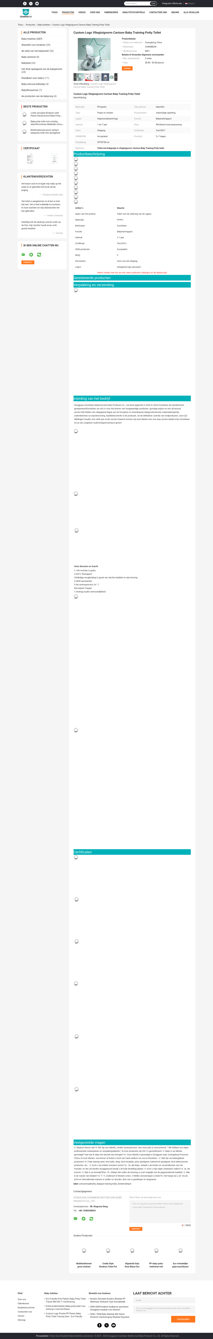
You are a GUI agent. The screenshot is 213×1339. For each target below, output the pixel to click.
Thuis (54, 12)
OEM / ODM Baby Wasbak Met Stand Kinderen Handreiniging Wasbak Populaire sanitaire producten (109, 1316)
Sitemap (21, 1320)
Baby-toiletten (44, 25)
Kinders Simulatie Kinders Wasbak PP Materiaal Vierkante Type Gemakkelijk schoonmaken (107, 1301)
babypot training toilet (107, 1184)
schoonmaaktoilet (87, 1184)
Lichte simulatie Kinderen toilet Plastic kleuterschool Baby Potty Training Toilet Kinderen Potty (45, 116)
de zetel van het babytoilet (35, 51)
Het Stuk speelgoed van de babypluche (41, 69)
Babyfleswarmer (29, 90)
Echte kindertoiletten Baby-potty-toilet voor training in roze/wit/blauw (65, 1307)
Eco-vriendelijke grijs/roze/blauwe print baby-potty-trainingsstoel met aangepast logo (180, 1265)
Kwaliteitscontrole (134, 12)
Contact (127, 68)
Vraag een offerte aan (172, 3)
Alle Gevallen (191, 12)
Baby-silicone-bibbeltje (33, 84)
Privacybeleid (42, 1336)
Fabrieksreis (111, 12)
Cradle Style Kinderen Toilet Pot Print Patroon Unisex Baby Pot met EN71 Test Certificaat (108, 1265)
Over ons (95, 12)
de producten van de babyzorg (37, 96)
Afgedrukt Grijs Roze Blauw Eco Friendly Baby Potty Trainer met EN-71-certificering (132, 1265)
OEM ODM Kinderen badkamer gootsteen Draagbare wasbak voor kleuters (109, 1308)
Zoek (153, 4)
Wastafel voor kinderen (33, 44)
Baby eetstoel (28, 57)
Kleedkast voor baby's (32, 78)
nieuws (175, 12)
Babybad (26, 63)
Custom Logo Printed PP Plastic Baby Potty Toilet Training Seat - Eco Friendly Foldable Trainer (64, 1315)
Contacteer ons (158, 12)
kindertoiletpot (124, 1184)
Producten (68, 12)
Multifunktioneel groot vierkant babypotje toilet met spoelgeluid (84, 1265)
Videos (82, 12)
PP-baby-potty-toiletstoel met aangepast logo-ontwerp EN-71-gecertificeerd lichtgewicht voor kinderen (156, 1265)
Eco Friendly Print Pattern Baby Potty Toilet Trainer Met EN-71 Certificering (66, 1300)
